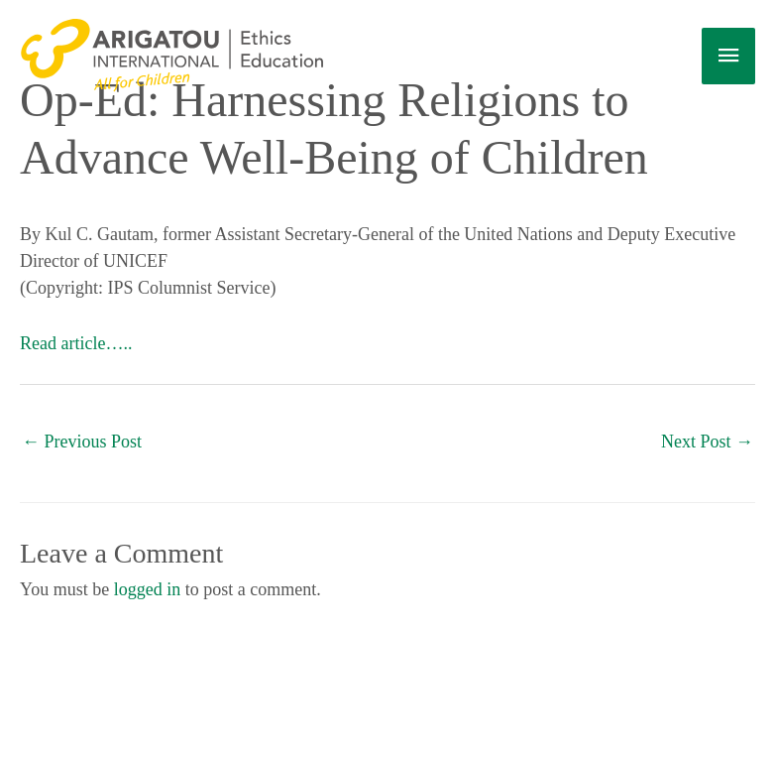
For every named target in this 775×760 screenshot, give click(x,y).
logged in (147, 589)
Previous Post (82, 441)
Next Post (707, 441)
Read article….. (76, 343)
